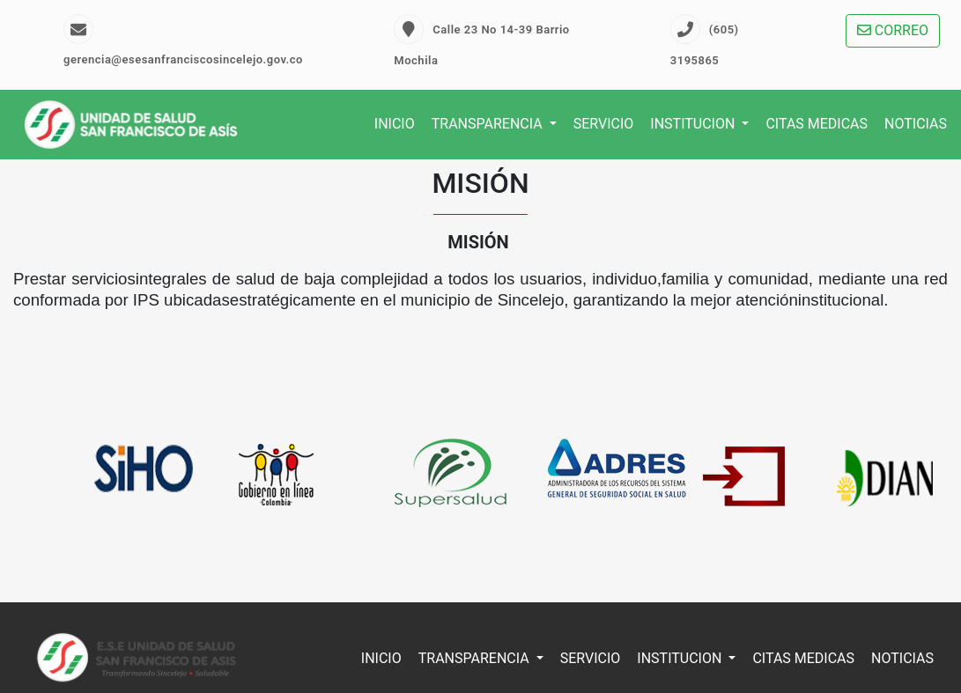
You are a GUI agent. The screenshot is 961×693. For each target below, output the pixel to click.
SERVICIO (603, 123)
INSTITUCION (694, 123)
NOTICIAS (915, 123)
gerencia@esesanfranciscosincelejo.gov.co (183, 40)
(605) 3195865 (704, 40)
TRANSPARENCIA (489, 123)
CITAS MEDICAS (816, 123)
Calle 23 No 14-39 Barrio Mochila (481, 40)
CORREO (892, 30)
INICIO (394, 123)
